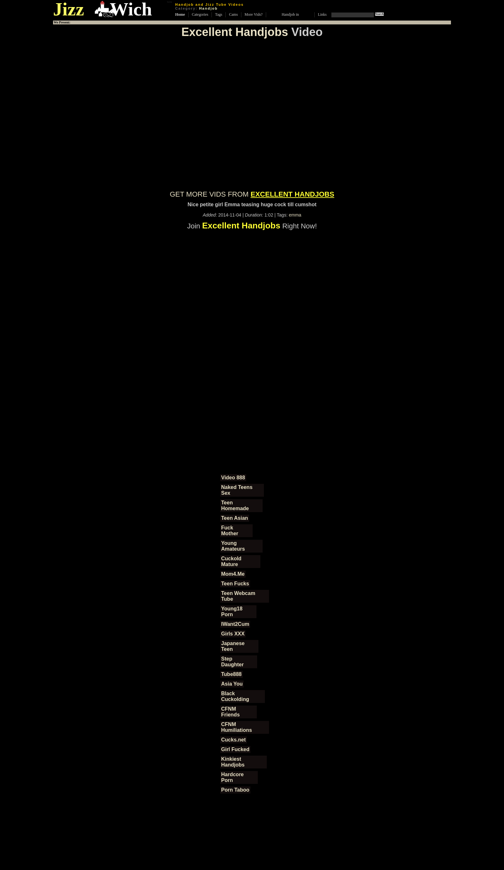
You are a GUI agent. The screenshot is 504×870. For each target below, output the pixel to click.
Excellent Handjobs (234, 32)
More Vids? (254, 14)
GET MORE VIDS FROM (252, 194)
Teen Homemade (235, 505)
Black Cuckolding (235, 696)
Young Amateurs (233, 546)
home (169, 2)
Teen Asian (234, 518)
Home (180, 14)
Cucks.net (233, 739)
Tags (218, 14)
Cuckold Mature (231, 561)
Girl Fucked (235, 749)
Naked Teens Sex (237, 490)
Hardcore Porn (232, 777)
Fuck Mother (229, 530)
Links (322, 14)
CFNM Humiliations (236, 727)
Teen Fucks (235, 583)
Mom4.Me (233, 574)
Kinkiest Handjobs (233, 762)
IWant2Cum (235, 624)
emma (295, 215)
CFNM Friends (230, 711)
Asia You (232, 684)
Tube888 (231, 674)
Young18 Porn (231, 611)
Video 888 (233, 477)
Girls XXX (233, 633)
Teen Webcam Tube (238, 596)
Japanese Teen (233, 646)
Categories (200, 14)
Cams (233, 14)
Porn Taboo (235, 790)
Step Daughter (232, 661)
